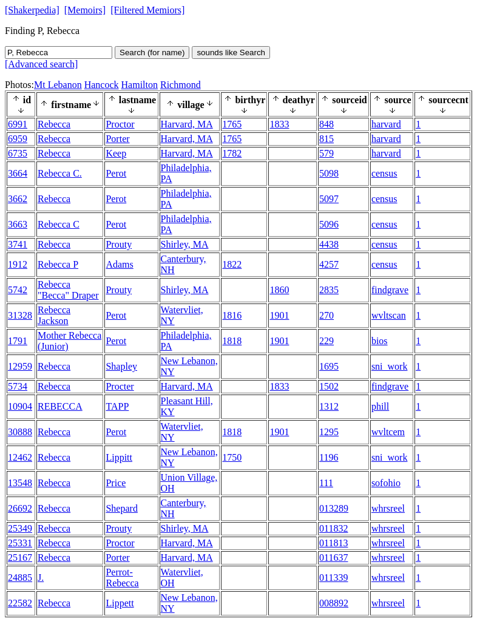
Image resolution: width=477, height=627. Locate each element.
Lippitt (119, 457)
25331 (20, 543)
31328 (20, 315)
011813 (333, 543)
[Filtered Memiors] (147, 10)
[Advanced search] (41, 64)
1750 (232, 457)
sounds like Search (231, 52)
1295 (329, 432)
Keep (116, 153)
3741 (17, 244)
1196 (328, 457)
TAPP (117, 406)
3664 (17, 173)
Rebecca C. (60, 173)
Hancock (101, 85)
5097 (329, 199)
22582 (20, 603)
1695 (329, 366)
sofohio (386, 483)
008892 (333, 603)
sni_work (389, 366)
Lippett (120, 603)
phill (380, 406)
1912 (17, 264)
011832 (333, 528)
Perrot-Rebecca (122, 577)
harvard (386, 124)
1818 (232, 341)
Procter (120, 386)
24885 (20, 577)
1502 (329, 386)
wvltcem (388, 432)
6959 (17, 139)
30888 (20, 432)
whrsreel (388, 508)
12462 (20, 457)
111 (326, 483)
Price (116, 483)
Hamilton (139, 85)
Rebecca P (58, 264)
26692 (20, 508)
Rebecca (54, 124)
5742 (17, 290)
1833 (279, 124)
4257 (329, 264)
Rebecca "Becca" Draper (68, 289)
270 (326, 315)
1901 (279, 315)
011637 (333, 557)
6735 (17, 153)
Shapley (121, 366)
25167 (20, 557)
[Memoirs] (85, 10)
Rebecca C (59, 224)
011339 (333, 577)
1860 (279, 290)
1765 (232, 124)
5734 (17, 386)
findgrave (389, 290)
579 (326, 153)
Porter (117, 139)
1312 (329, 406)
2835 (329, 290)
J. (41, 577)
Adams (119, 264)
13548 (20, 483)
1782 (232, 153)
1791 (17, 341)
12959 (20, 366)
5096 (329, 224)
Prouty (119, 244)
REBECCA (60, 406)
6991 (17, 124)
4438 (329, 244)
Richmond (180, 85)
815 (326, 139)
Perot (116, 173)
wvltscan (388, 315)
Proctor (120, 124)
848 (326, 124)
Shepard (121, 508)
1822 (232, 264)
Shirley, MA (185, 244)
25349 (20, 528)
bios (379, 341)
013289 (333, 508)
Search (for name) (152, 52)
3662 (17, 199)
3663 (17, 224)
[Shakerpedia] (32, 10)
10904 (20, 406)
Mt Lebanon (58, 85)
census (384, 173)
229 (326, 341)
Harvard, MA (187, 124)
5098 (329, 173)
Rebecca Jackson (54, 315)
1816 (232, 315)
